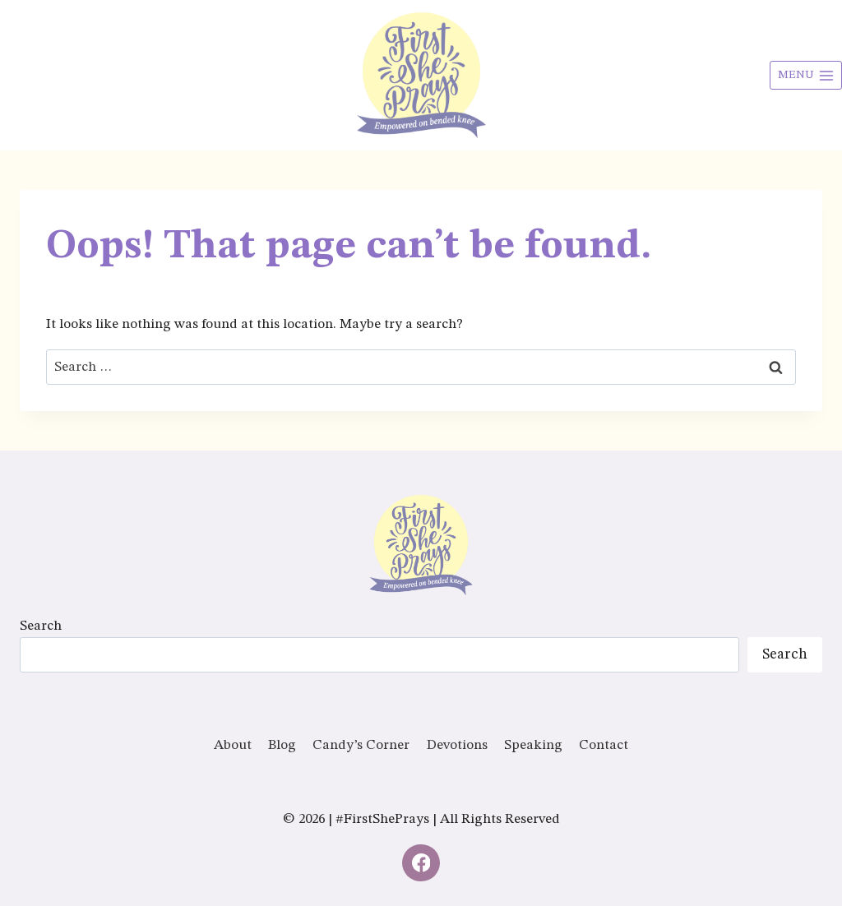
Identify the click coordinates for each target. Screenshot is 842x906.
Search (41, 626)
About (233, 745)
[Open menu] (806, 75)
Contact (603, 745)
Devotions (457, 745)
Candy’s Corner (360, 745)
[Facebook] (421, 863)
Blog (282, 745)
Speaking (533, 745)
